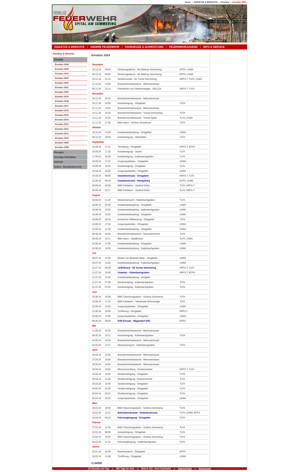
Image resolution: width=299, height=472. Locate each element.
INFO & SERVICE (214, 46)
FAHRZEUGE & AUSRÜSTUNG (144, 46)
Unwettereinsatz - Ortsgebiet (133, 175)
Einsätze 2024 (239, 2)
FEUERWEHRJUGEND (183, 46)
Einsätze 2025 (62, 69)
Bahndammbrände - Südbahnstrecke (138, 412)
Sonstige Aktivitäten (65, 157)
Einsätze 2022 (62, 83)
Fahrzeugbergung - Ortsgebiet (134, 417)
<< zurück (96, 463)
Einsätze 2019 (62, 96)
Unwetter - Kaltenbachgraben (134, 272)
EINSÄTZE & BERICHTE (206, 2)
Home (188, 2)
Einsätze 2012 (62, 129)
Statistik (58, 162)
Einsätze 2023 (62, 78)
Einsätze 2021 (62, 87)
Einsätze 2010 (62, 138)
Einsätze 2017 (62, 106)
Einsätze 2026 (62, 64)
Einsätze (225, 2)
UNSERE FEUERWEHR (104, 46)
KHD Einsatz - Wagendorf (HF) (134, 321)
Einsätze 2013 (62, 124)
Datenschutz (185, 468)
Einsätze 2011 (62, 133)
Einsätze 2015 (62, 115)
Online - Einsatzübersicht (67, 167)
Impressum (205, 468)
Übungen (59, 152)
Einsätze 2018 (62, 101)
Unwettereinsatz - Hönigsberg (134, 180)
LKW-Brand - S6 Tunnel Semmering (137, 267)
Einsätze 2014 (62, 119)
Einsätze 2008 (62, 147)
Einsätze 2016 (62, 110)
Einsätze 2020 (62, 92)
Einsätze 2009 (62, 143)
